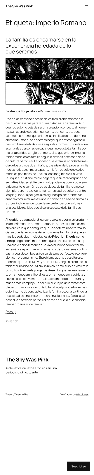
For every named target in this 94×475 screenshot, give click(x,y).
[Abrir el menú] (86, 6)
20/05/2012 (12, 321)
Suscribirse (78, 466)
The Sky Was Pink (19, 6)
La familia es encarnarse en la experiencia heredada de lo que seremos (41, 45)
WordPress (82, 394)
